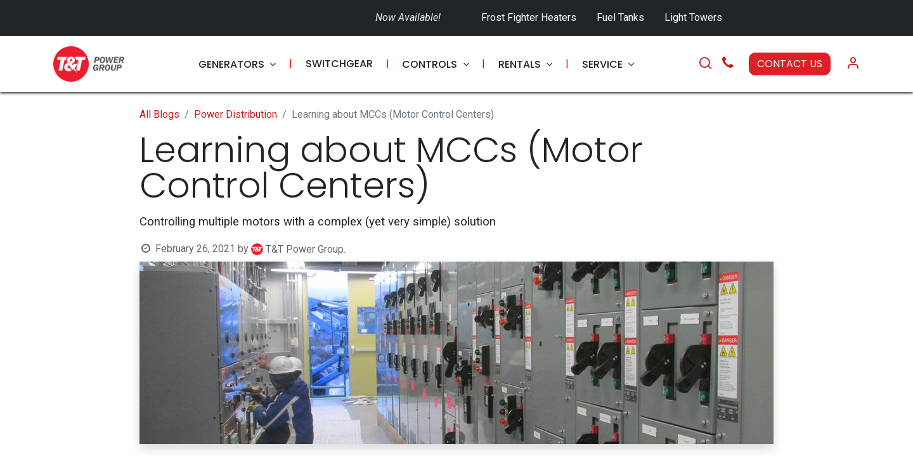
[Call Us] (728, 64)
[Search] (705, 64)
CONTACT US (789, 63)
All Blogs (159, 114)
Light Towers (693, 17)
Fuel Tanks (622, 17)
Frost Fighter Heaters (528, 17)
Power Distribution (235, 114)
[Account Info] (853, 64)
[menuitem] (237, 64)
